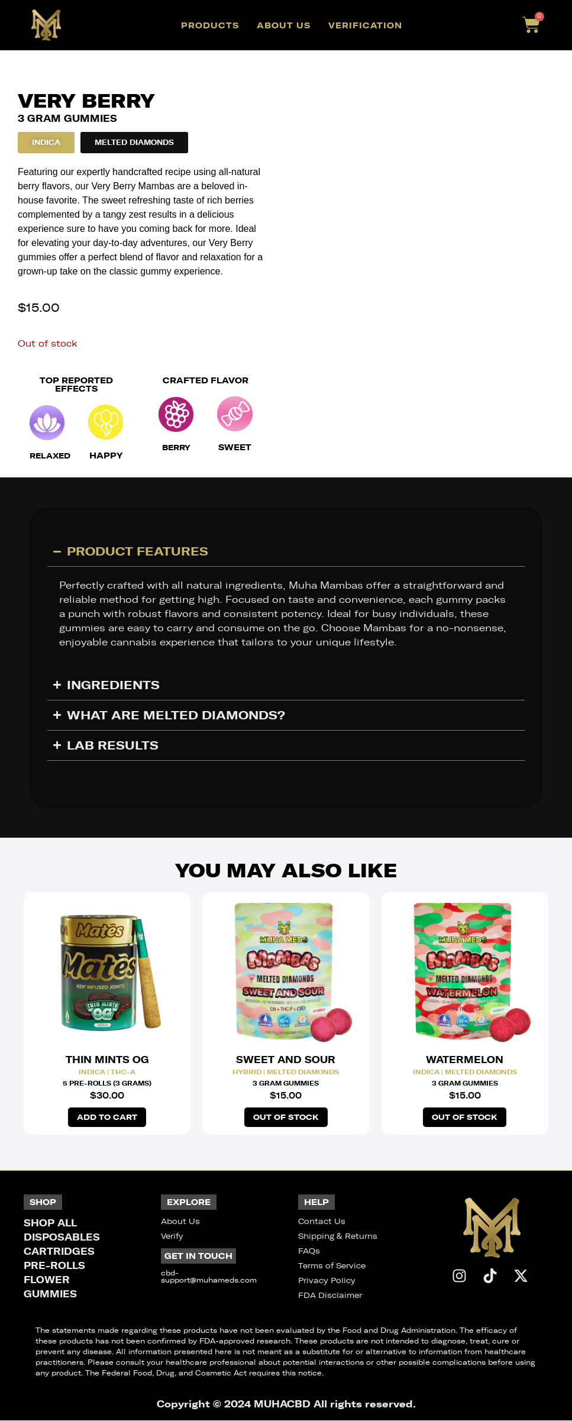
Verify (172, 1236)
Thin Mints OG (107, 1059)
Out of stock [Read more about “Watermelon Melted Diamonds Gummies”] (464, 1117)
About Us (284, 25)
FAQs (309, 1251)
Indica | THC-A (107, 1072)
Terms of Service (332, 1266)
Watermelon (464, 1059)
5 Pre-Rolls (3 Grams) (107, 1083)
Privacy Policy (327, 1281)
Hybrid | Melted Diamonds (285, 1072)
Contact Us (321, 1221)
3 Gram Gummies (286, 1083)
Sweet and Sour (285, 1059)
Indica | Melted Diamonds (465, 1072)
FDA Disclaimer (330, 1295)
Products (210, 25)
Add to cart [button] (107, 1117)
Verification (365, 25)
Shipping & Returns (337, 1236)
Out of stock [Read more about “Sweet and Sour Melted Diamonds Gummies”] (286, 1117)
